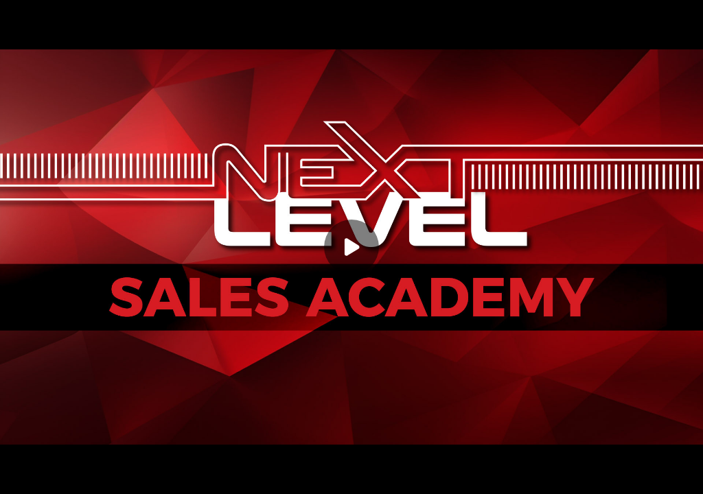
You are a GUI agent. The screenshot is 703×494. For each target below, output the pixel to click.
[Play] (351, 247)
